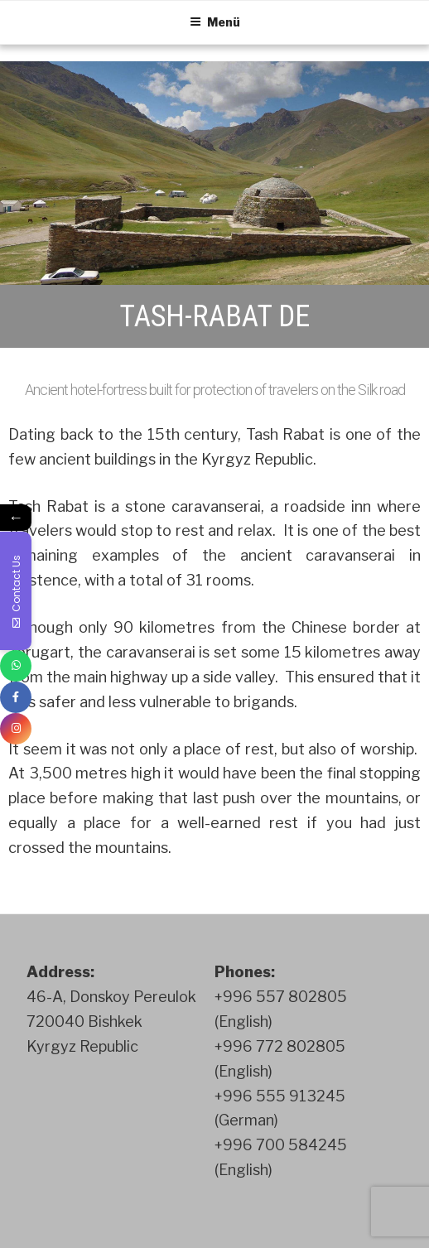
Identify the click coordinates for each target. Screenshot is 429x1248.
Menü (215, 22)
